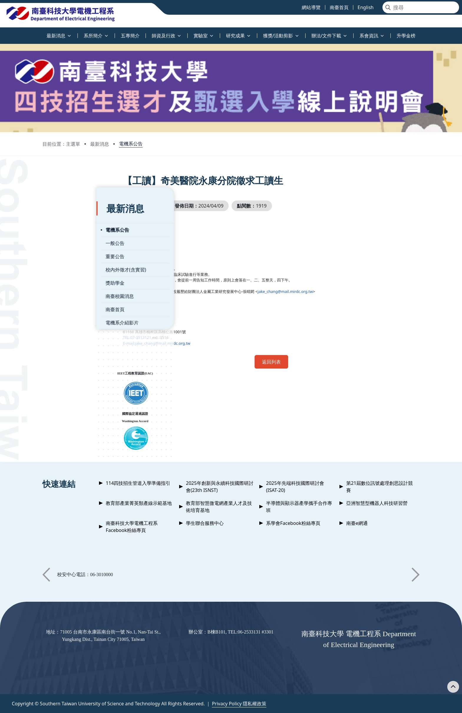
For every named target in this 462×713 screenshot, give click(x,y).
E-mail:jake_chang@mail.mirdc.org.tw (176, 343)
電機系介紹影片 (68, 309)
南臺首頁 (61, 295)
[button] (46, 575)
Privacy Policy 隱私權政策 (239, 703)
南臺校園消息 (66, 282)
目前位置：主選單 (61, 144)
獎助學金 (61, 269)
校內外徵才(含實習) (72, 256)
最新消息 (99, 144)
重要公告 (61, 242)
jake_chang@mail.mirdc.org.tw (304, 291)
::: (1, 32)
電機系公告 (131, 143)
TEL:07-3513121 (157, 337)
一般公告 (61, 229)
